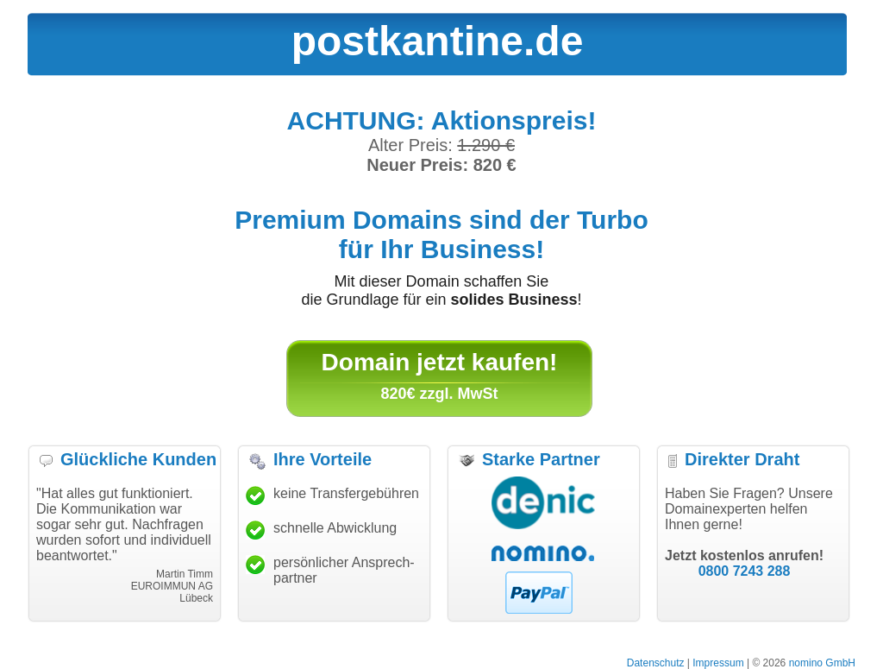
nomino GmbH (822, 663)
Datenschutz (656, 663)
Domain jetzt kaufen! (440, 362)
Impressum (717, 663)
